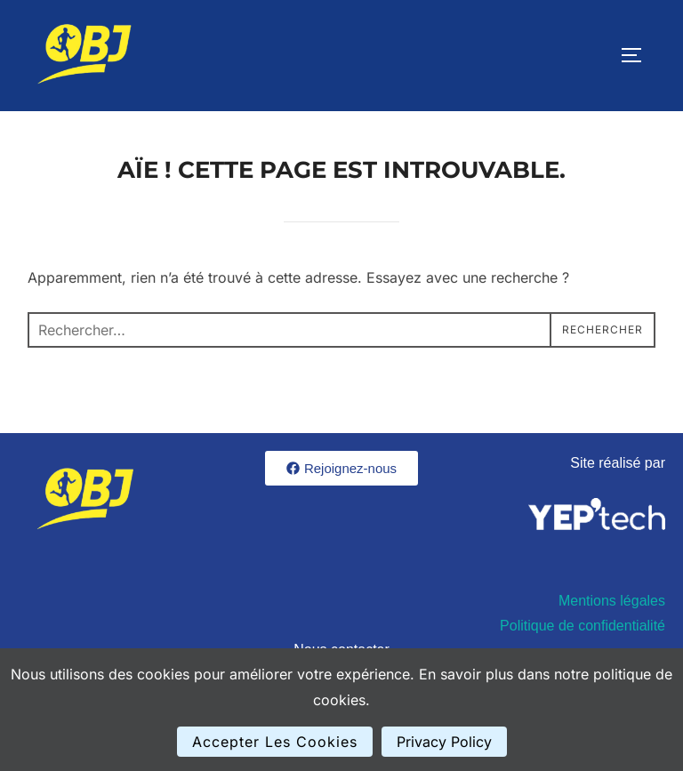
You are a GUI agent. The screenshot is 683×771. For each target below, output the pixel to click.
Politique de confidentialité (582, 625)
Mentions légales (611, 600)
